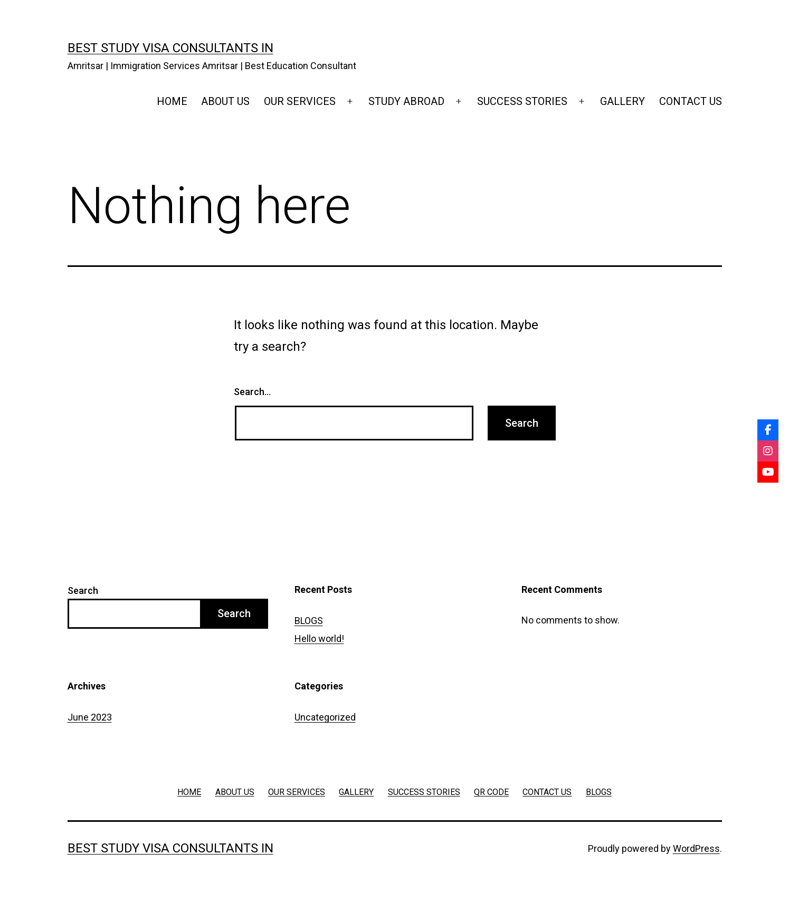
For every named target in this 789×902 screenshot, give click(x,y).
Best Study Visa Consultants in (170, 48)
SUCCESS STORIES (522, 101)
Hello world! (319, 638)
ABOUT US (225, 101)
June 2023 (90, 717)
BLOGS (308, 620)
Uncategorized (325, 717)
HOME (172, 101)
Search (83, 590)
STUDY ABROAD (406, 101)
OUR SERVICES (300, 101)
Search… (252, 391)
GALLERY (622, 101)
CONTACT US (690, 101)
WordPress (696, 848)
